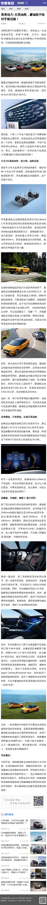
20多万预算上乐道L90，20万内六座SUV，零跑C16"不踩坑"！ (14, 871)
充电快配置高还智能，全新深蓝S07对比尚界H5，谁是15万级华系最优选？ (15, 846)
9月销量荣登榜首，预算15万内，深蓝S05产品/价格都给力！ (15, 834)
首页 (3, 9)
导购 (42, 9)
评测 (34, 9)
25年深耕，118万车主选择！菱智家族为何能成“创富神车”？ (14, 821)
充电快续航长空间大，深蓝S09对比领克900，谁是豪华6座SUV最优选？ (15, 859)
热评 (26, 9)
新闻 (19, 9)
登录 (44, 3)
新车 (11, 9)
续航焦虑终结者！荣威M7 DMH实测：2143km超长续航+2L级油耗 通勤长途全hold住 (15, 883)
